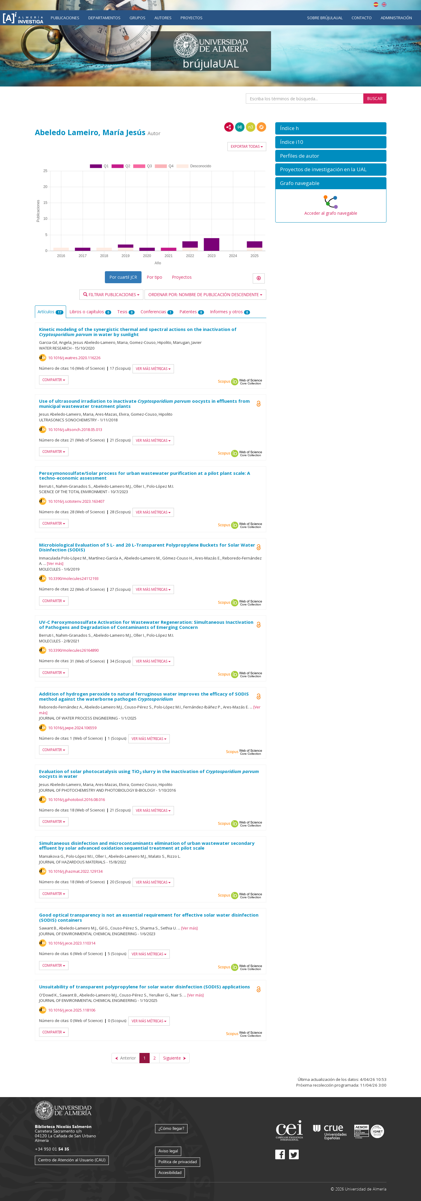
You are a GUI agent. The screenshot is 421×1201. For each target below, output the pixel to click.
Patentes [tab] (191, 311)
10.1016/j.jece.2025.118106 (71, 1010)
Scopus (224, 381)
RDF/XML (229, 127)
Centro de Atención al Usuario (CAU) (71, 1160)
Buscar (375, 98)
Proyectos (192, 17)
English (384, 4)
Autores (163, 17)
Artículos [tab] (50, 311)
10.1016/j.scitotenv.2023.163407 (76, 501)
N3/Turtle (250, 127)
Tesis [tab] (126, 311)
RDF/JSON (261, 127)
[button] (331, 128)
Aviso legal (168, 1151)
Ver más (55, 563)
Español (376, 4)
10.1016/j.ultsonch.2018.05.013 (75, 429)
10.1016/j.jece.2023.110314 (71, 943)
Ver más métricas (153, 368)
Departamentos (104, 17)
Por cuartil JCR (123, 277)
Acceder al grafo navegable (330, 213)
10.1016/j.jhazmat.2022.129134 (75, 871)
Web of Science (250, 381)
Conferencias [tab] (157, 311)
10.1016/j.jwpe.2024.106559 (72, 727)
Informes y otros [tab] (230, 311)
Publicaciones (65, 17)
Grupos (137, 17)
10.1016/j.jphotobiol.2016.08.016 (76, 799)
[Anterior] (125, 1058)
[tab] (331, 128)
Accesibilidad (170, 1172)
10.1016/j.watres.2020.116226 (74, 357)
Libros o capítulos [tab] (90, 311)
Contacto (362, 17)
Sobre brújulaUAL (325, 17)
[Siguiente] (174, 1058)
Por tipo (154, 277)
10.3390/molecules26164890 (73, 650)
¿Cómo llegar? (171, 1128)
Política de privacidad (177, 1161)
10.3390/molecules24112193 (73, 578)
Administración (396, 17)
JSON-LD (240, 127)
